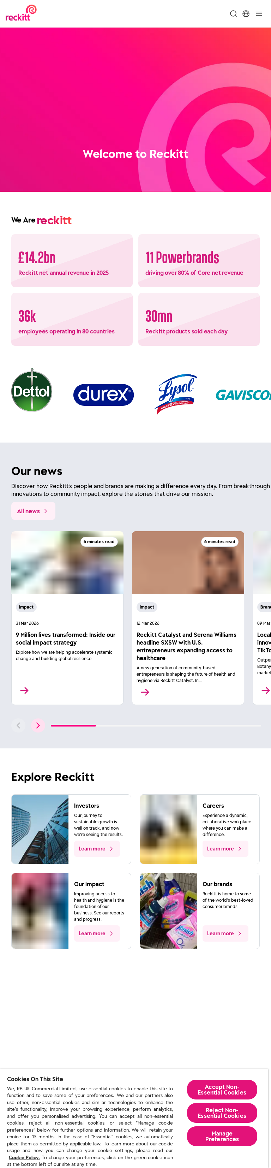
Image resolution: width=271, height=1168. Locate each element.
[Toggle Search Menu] (233, 13)
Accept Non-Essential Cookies (222, 1089)
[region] (134, 1118)
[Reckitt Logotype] (21, 14)
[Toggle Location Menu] (246, 13)
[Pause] (260, 178)
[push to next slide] (38, 725)
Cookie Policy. (24, 1158)
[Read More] (67, 618)
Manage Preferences (222, 1136)
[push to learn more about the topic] (97, 849)
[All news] (33, 511)
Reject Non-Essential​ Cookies (222, 1113)
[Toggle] (259, 13)
